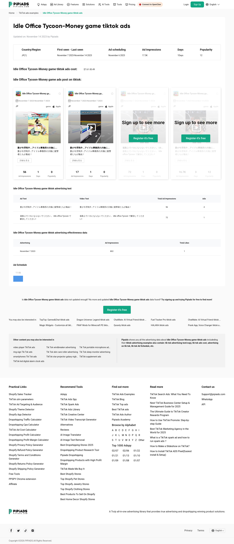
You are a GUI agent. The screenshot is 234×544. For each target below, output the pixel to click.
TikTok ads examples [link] (29, 13)
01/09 (115, 460)
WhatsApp (207, 399)
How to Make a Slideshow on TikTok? (169, 446)
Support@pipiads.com (213, 394)
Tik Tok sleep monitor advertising (94, 352)
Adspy (63, 394)
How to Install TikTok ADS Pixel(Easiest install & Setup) (171, 453)
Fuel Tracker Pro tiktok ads (163, 320)
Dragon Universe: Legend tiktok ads (93, 320)
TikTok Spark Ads (69, 404)
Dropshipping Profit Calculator (25, 434)
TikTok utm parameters (21, 399)
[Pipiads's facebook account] (11, 530)
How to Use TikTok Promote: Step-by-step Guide (169, 422)
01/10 (137, 455)
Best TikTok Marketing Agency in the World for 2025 (169, 430)
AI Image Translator (70, 434)
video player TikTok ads (24, 347)
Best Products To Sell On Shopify (77, 494)
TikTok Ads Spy (68, 399)
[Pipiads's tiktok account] (25, 530)
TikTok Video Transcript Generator (78, 419)
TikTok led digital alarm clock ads (28, 361)
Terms (200, 530)
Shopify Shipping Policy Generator (27, 468)
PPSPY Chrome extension (22, 479)
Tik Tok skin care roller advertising (62, 352)
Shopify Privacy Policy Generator (26, 445)
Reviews (64, 429)
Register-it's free (143, 138)
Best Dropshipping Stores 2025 (76, 445)
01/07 (137, 460)
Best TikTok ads (120, 409)
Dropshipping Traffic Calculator (25, 419)
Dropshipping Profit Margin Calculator (29, 440)
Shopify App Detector (20, 414)
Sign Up (197, 4)
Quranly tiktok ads (122, 325)
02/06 (126, 450)
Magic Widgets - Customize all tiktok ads (58, 325)
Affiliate (13, 484)
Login (186, 4)
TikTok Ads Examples (123, 394)
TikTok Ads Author (121, 414)
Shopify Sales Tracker (20, 394)
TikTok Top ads (120, 404)
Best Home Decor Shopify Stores (77, 499)
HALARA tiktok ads (159, 325)
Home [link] (12, 13)
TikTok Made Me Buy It (72, 468)
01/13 (126, 455)
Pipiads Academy (121, 419)
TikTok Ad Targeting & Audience (26, 404)
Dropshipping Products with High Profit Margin (80, 462)
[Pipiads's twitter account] (18, 530)
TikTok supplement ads (90, 356)
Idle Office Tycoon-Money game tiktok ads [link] (62, 13)
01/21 (115, 455)
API (203, 404)
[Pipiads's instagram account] (32, 530)
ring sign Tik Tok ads (22, 352)
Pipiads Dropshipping (71, 455)
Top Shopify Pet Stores (72, 479)
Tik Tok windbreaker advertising (61, 347)
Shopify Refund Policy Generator (26, 450)
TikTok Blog (118, 399)
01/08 (126, 460)
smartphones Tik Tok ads (25, 356)
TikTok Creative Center (72, 414)
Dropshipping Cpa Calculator (24, 424)
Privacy (188, 530)
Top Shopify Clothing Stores (75, 489)
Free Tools (14, 474)
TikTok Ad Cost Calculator (22, 429)
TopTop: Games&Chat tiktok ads (54, 320)
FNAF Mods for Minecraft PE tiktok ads (95, 325)
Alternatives (66, 424)
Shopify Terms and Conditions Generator (25, 457)
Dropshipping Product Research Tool (79, 450)
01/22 (137, 450)
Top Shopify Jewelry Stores (74, 484)
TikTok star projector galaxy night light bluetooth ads (63, 356)
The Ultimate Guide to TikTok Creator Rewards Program (169, 413)
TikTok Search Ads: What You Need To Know (170, 396)
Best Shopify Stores (70, 474)
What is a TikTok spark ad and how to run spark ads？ (170, 439)
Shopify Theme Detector (21, 409)
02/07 (115, 450)
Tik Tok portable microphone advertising (96, 347)
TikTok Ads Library (70, 409)
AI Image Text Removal (72, 440)
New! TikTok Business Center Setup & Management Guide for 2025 (170, 405)
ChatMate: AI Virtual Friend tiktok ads (131, 320)
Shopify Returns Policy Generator (26, 463)
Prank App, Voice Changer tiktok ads (205, 325)
